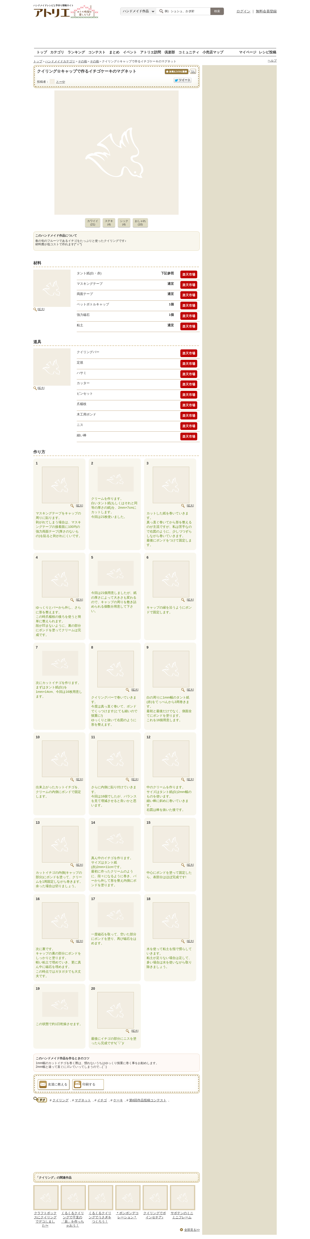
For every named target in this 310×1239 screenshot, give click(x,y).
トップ (42, 52)
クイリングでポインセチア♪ (154, 1215)
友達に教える (53, 1085)
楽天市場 (188, 274)
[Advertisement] (155, 33)
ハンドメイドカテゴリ (60, 61)
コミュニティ (188, 52)
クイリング (60, 1100)
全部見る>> (192, 1230)
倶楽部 (169, 52)
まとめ (114, 52)
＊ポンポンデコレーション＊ (127, 1215)
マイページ (247, 52)
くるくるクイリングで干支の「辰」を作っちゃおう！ (72, 1219)
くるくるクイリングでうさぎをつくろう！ (100, 1217)
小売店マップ (212, 52)
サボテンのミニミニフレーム (182, 1215)
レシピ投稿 (267, 52)
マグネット (83, 1100)
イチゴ (102, 1100)
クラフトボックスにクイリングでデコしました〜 (45, 1219)
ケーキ (118, 1100)
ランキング (76, 52)
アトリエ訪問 (150, 52)
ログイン (243, 11)
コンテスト (97, 52)
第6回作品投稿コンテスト (147, 1100)
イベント (130, 52)
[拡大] (41, 309)
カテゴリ (57, 52)
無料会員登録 (266, 11)
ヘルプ (272, 60)
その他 (82, 61)
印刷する (84, 1085)
